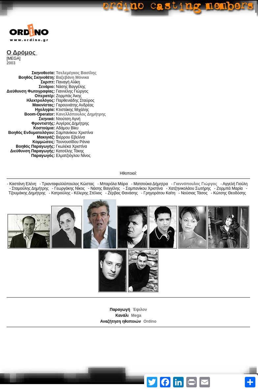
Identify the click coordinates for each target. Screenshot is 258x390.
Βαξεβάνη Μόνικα (72, 77)
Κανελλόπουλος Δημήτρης (81, 114)
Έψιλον (140, 309)
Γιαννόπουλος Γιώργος (195, 184)
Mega (136, 315)
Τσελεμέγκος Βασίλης (76, 73)
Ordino (149, 321)
